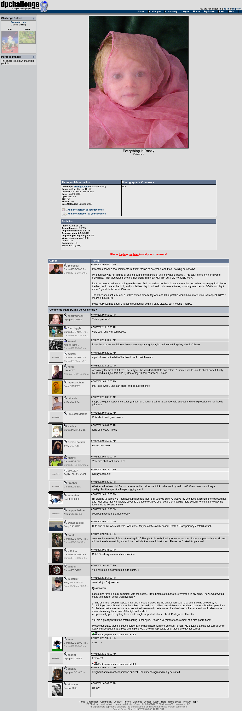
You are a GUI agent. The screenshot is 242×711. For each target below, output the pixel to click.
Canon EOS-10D (72, 486)
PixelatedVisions (77, 414)
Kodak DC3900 (71, 499)
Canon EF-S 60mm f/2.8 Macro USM (82, 558)
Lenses (147, 701)
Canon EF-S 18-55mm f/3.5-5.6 (80, 542)
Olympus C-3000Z (73, 319)
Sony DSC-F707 (72, 386)
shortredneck (75, 316)
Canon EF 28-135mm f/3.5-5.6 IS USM (83, 335)
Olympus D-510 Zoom (75, 672)
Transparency (18, 22)
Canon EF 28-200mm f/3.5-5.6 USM (82, 646)
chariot (72, 655)
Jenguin (72, 566)
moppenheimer (76, 510)
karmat (72, 341)
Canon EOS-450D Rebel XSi (78, 357)
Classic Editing (18, 24)
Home (82, 701)
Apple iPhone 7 (71, 345)
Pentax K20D (70, 688)
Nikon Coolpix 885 (73, 514)
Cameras (137, 701)
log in (226, 8)
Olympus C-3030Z (73, 658)
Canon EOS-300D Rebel (76, 643)
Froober (72, 483)
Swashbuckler (76, 522)
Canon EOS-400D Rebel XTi (78, 332)
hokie (71, 366)
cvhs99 (72, 354)
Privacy (187, 701)
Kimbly (72, 426)
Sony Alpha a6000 (73, 582)
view (78, 245)
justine (72, 457)
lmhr (70, 639)
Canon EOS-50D (72, 461)
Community (106, 701)
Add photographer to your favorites (84, 213)
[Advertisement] (138, 168)
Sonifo (71, 535)
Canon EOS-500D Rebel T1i (78, 269)
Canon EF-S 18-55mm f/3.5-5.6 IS (81, 273)
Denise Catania (76, 442)
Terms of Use (174, 701)
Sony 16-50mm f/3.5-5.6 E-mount (81, 586)
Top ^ (195, 701)
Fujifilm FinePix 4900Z (75, 474)
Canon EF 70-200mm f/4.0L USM (81, 348)
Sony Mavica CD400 (81, 189)
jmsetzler (73, 579)
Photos (127, 701)
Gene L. (72, 550)
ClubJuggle (74, 328)
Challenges (92, 701)
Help (163, 701)
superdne (73, 495)
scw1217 (73, 470)
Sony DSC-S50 (71, 445)
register (236, 8)
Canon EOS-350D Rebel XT (78, 554)
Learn (156, 701)
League (118, 701)
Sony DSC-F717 (72, 526)
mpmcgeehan (75, 382)
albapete (73, 684)
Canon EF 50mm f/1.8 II (76, 361)
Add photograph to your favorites (83, 209)
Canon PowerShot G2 (75, 430)
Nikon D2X (69, 370)
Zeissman (138, 154)
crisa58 (72, 668)
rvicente (72, 398)
